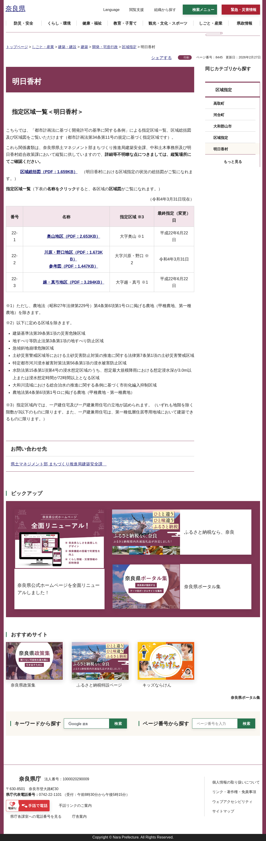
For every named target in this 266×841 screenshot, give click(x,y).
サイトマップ (223, 811)
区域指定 (129, 47)
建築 (84, 47)
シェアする (161, 57)
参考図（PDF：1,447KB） (73, 266)
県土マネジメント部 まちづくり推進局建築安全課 (59, 464)
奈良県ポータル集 (245, 698)
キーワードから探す (37, 723)
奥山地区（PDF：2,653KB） (73, 236)
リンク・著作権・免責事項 (234, 792)
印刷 (186, 57)
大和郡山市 (222, 126)
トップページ (17, 47)
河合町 (218, 115)
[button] (108, 9)
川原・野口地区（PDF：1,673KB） (73, 256)
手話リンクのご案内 (75, 805)
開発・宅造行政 (105, 47)
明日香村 (220, 149)
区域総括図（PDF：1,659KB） (49, 172)
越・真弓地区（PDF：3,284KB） (73, 282)
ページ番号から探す (166, 723)
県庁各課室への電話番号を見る (36, 816)
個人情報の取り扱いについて (236, 782)
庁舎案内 (79, 816)
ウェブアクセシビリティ (232, 802)
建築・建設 (67, 47)
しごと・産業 (43, 47)
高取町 (218, 103)
